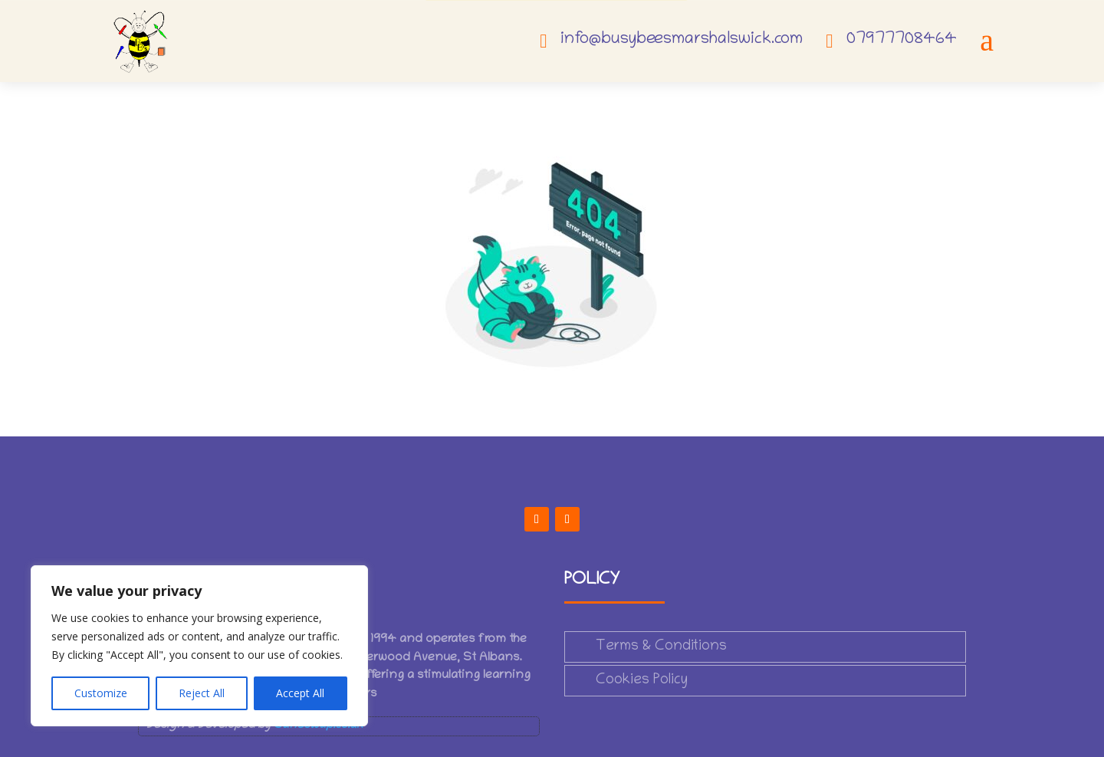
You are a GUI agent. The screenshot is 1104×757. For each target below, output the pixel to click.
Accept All (300, 693)
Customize (100, 693)
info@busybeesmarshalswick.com (681, 40)
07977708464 (901, 40)
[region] (199, 645)
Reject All (202, 693)
